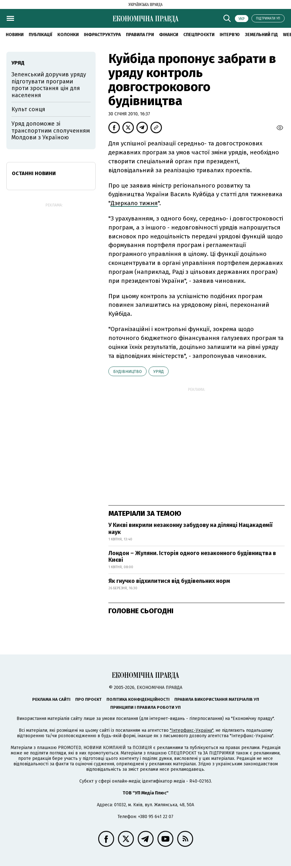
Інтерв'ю (230, 34)
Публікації (40, 34)
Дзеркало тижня (134, 203)
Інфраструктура (102, 34)
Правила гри (140, 34)
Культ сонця (28, 109)
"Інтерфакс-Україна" (191, 730)
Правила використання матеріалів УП (216, 699)
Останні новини (34, 173)
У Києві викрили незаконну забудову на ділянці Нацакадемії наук (190, 529)
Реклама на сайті (51, 699)
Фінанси (168, 34)
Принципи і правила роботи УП (145, 707)
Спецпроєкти (199, 34)
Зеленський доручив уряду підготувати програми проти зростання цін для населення (48, 85)
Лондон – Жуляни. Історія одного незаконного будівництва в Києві (192, 557)
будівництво (127, 371)
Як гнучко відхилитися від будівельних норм (169, 580)
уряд (158, 371)
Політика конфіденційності (138, 699)
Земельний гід (261, 34)
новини (15, 34)
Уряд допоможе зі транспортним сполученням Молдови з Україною (50, 130)
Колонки (68, 34)
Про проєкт (88, 699)
